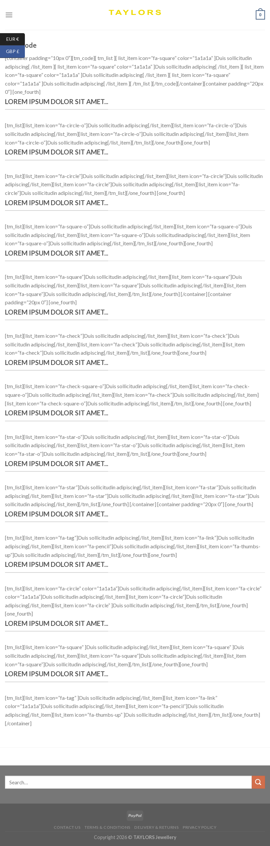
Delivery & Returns (156, 827)
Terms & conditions (107, 827)
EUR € (15, 39)
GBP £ (15, 51)
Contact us (67, 827)
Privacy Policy (200, 827)
